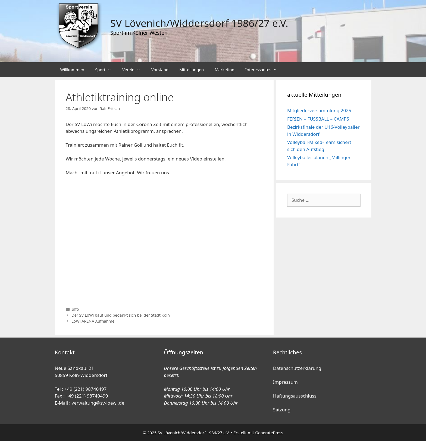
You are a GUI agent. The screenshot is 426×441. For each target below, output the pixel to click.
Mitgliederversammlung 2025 (319, 110)
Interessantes (264, 69)
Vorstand (159, 69)
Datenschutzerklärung (297, 368)
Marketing (224, 69)
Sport (106, 69)
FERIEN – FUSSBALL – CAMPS (318, 119)
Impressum (285, 382)
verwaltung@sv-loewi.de (98, 403)
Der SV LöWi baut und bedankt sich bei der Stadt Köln (120, 315)
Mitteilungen (191, 69)
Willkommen (72, 69)
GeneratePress (269, 432)
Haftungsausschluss (295, 396)
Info (75, 309)
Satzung (281, 410)
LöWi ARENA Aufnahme (92, 321)
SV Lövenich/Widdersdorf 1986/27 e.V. (199, 23)
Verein (134, 69)
